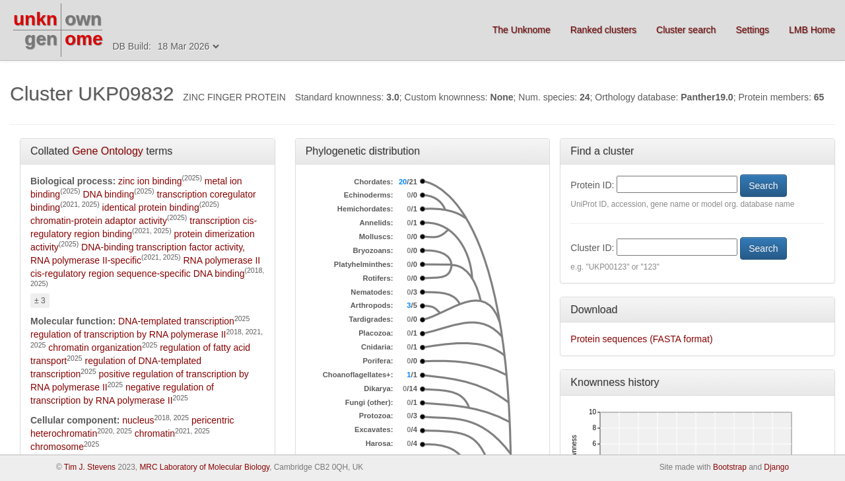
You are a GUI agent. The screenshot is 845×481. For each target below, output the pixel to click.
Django (776, 467)
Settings (752, 29)
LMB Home (812, 29)
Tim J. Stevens (90, 467)
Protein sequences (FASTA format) (641, 339)
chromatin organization (95, 347)
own (83, 19)
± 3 (40, 300)
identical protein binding (150, 207)
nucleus (138, 420)
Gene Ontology (107, 151)
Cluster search (686, 29)
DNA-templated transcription (176, 321)
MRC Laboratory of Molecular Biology (204, 467)
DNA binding (108, 194)
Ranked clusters (603, 29)
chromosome (57, 446)
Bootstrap (730, 467)
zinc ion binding (150, 181)
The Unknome (521, 29)
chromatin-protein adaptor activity (98, 220)
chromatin (155, 433)
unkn (35, 19)
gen (40, 38)
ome (84, 38)
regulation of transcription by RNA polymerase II (128, 334)
